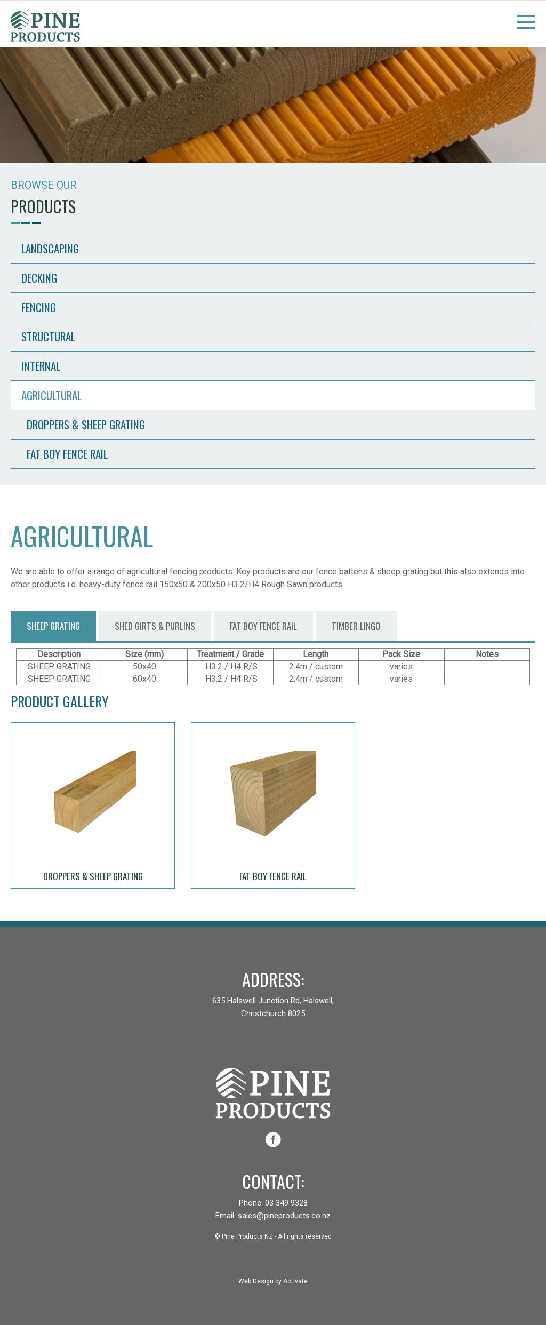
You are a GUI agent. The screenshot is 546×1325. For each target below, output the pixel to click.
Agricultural (51, 395)
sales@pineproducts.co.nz (284, 1215)
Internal (40, 365)
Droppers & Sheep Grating (86, 424)
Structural (48, 336)
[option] (273, 104)
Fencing (38, 307)
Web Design (256, 1281)
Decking (39, 277)
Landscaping (50, 248)
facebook (273, 1139)
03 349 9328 (286, 1203)
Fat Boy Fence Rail (67, 453)
